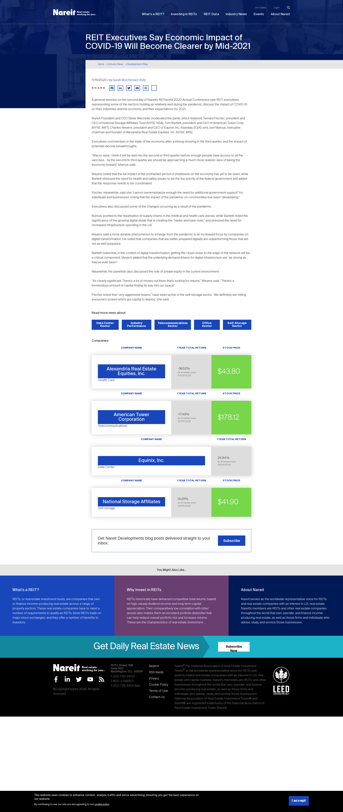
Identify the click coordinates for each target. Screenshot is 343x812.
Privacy (154, 678)
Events (259, 14)
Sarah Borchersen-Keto (129, 80)
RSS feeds (156, 672)
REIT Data (211, 14)
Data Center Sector (105, 324)
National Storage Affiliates (131, 502)
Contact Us (157, 697)
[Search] (288, 7)
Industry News (236, 14)
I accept (299, 801)
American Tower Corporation (131, 417)
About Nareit (280, 14)
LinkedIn (67, 679)
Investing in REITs (184, 14)
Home (101, 64)
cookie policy (101, 804)
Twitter (79, 679)
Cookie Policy (158, 684)
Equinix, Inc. (151, 460)
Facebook (56, 679)
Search (154, 666)
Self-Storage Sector (237, 324)
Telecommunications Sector (173, 324)
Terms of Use (158, 690)
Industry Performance (136, 324)
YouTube (90, 679)
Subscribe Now (234, 648)
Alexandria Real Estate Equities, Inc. (131, 371)
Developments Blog (137, 64)
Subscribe (231, 541)
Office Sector (207, 324)
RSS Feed (102, 679)
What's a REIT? (153, 14)
